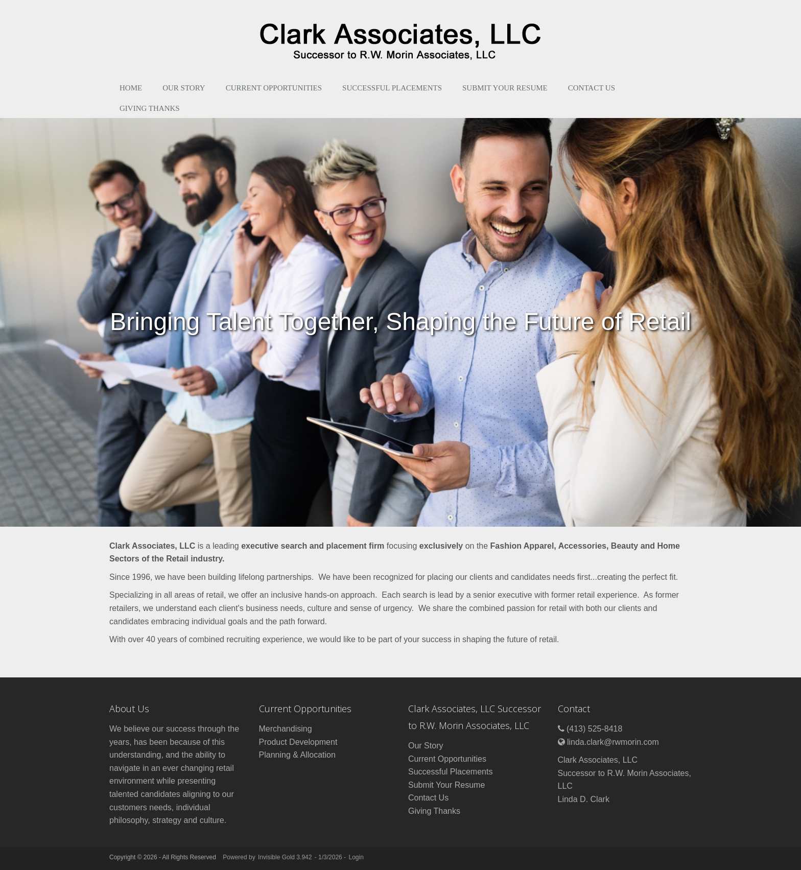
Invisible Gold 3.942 (286, 857)
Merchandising (285, 728)
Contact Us (591, 88)
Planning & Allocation (297, 754)
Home (131, 88)
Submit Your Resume (505, 88)
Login (355, 857)
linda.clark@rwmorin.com (613, 742)
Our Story (183, 88)
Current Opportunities (274, 88)
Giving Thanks (150, 108)
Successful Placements (392, 88)
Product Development (298, 742)
